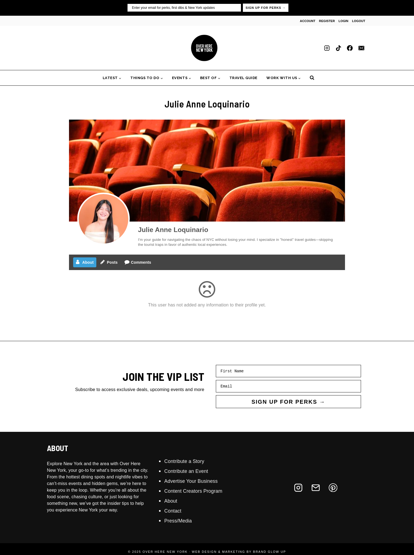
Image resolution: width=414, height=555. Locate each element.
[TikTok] (338, 48)
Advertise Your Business (194, 481)
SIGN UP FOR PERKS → (266, 7)
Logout (358, 21)
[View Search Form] (312, 78)
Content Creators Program (197, 491)
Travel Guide (243, 78)
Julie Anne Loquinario (173, 229)
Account (307, 21)
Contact (174, 511)
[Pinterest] (333, 487)
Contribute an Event (189, 471)
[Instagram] (327, 48)
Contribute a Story (186, 461)
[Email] (361, 48)
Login (344, 21)
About (171, 501)
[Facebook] (350, 48)
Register (327, 21)
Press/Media (179, 521)
